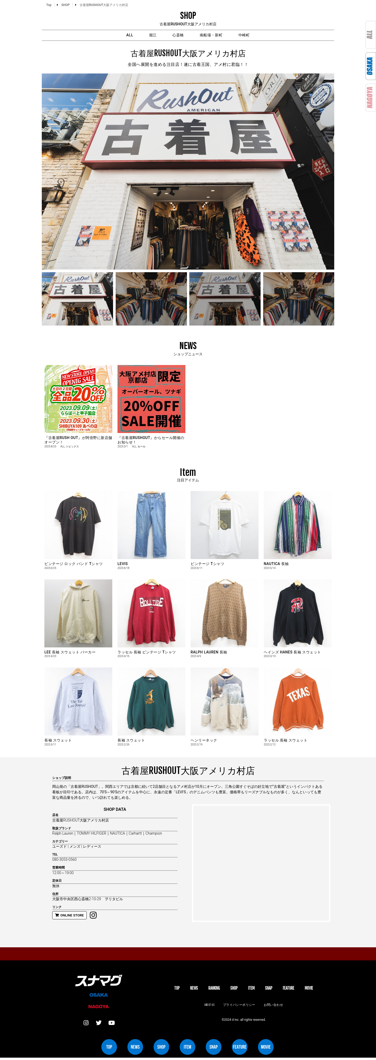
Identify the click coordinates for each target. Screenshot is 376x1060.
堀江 (143, 35)
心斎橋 (177, 35)
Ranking (214, 990)
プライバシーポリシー (239, 1006)
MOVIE (309, 990)
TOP (177, 990)
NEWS (194, 990)
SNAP (268, 990)
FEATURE (288, 990)
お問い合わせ (274, 1006)
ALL (111, 35)
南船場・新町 (219, 35)
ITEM (251, 990)
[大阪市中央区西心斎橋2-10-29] (261, 864)
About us (208, 1006)
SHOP (234, 990)
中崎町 (262, 35)
